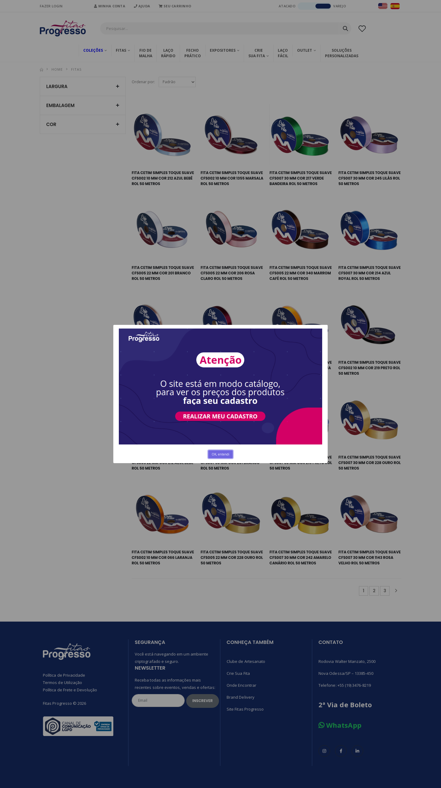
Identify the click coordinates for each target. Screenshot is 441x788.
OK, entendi (220, 454)
